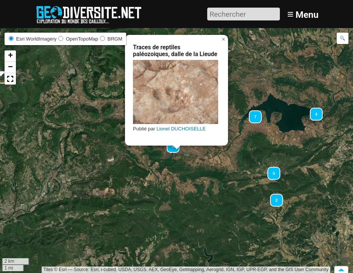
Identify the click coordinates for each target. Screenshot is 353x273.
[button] (273, 196)
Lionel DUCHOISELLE (181, 129)
